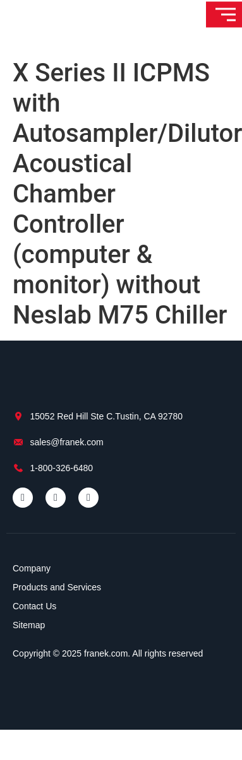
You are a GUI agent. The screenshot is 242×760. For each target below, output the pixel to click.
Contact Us (34, 606)
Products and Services (57, 587)
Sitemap (29, 625)
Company (32, 568)
